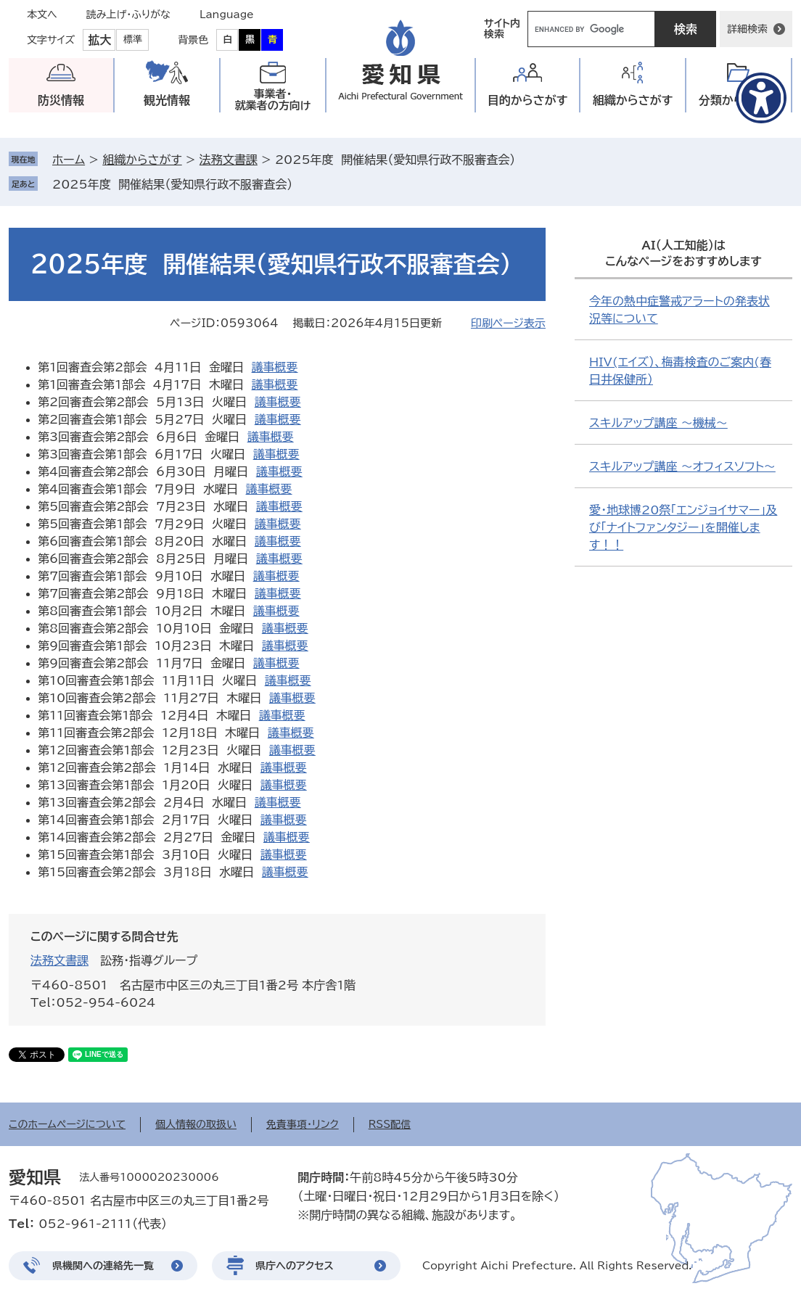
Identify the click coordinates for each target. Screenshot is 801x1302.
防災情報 (61, 100)
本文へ (42, 14)
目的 (528, 100)
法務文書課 (229, 159)
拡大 (99, 40)
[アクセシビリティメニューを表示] (761, 98)
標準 (132, 39)
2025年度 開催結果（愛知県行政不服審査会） (172, 184)
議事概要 (275, 367)
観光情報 (167, 100)
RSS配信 (390, 1124)
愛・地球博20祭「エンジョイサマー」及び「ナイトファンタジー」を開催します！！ (683, 527)
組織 (633, 100)
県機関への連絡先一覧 (103, 1266)
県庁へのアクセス (294, 1266)
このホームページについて (67, 1124)
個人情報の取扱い (196, 1124)
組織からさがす (141, 159)
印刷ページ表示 (508, 323)
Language (227, 14)
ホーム (68, 159)
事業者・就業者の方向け (273, 99)
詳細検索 (747, 29)
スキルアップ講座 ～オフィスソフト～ (682, 466)
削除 (302, 184)
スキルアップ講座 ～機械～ (658, 423)
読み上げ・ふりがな (128, 14)
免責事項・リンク (302, 1124)
